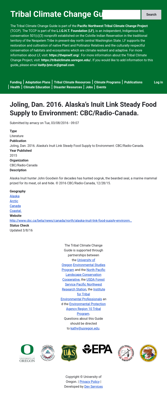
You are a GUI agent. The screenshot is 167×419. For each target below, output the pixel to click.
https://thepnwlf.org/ (64, 55)
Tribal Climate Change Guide (62, 14)
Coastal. (16, 211)
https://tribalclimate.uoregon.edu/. (66, 60)
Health (15, 87)
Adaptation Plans (37, 82)
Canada (15, 206)
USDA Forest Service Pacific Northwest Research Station (83, 284)
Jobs (89, 87)
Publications (133, 82)
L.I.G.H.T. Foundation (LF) (75, 31)
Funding (16, 82)
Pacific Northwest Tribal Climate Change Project (112, 26)
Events (101, 87)
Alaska (14, 196)
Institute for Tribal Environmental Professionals (83, 294)
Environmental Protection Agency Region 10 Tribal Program (86, 309)
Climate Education (37, 87)
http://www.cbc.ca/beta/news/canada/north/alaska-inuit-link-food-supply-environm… (71, 221)
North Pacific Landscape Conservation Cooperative (83, 275)
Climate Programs (107, 82)
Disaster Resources (68, 87)
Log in (158, 82)
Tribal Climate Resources (72, 82)
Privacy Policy (90, 382)
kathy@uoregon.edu (84, 328)
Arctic (14, 201)
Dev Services (93, 386)
